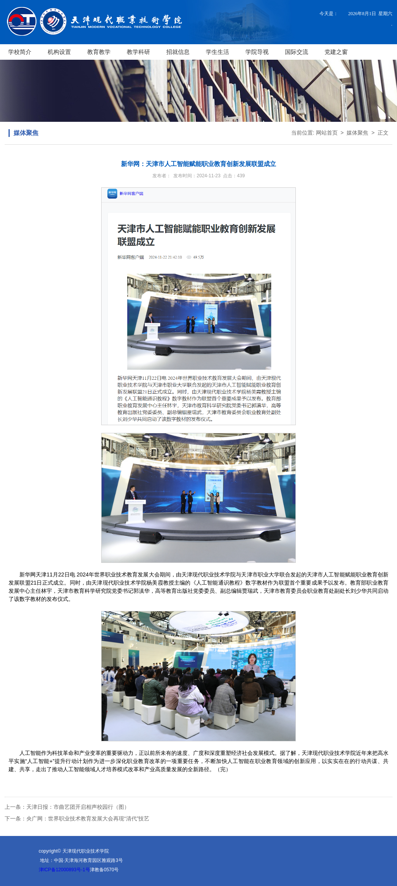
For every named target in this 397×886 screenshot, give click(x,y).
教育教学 (98, 51)
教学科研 (138, 51)
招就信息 (178, 51)
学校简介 (19, 51)
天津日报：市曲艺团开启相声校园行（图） (77, 807)
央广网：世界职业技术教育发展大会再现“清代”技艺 (87, 818)
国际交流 (296, 51)
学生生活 (217, 51)
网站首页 (327, 133)
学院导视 (257, 51)
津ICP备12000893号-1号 (64, 869)
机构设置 (59, 51)
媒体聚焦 (357, 133)
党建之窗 (336, 51)
